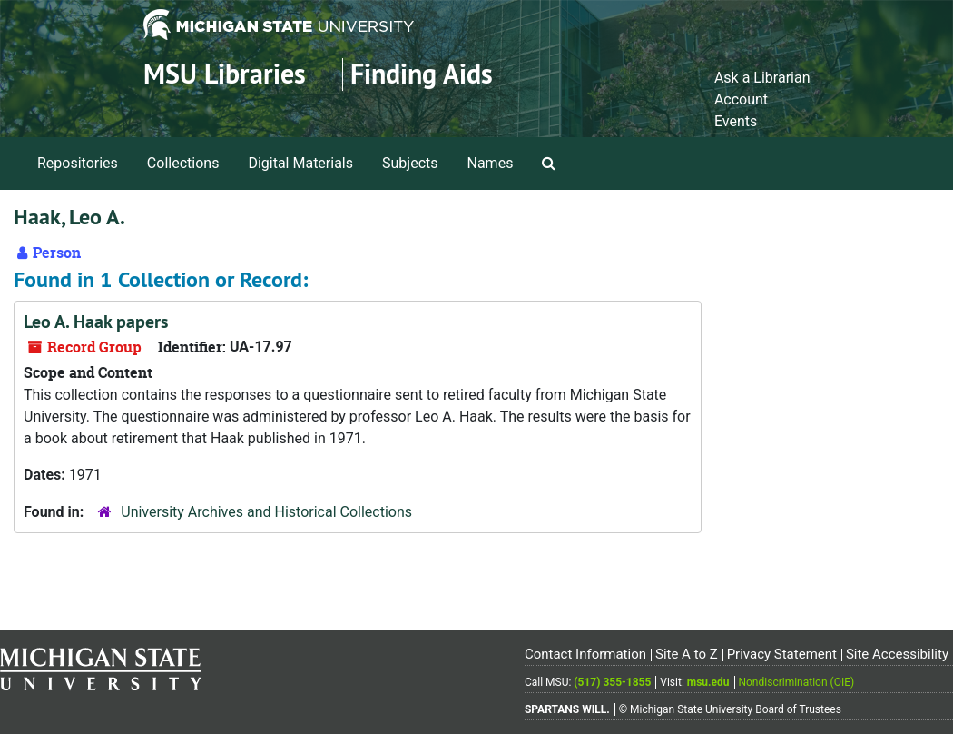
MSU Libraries (224, 74)
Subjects (409, 163)
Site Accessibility (897, 654)
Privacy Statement (782, 654)
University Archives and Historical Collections (266, 512)
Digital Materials (300, 163)
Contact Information (585, 654)
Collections (183, 163)
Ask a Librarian (762, 77)
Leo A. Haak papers (96, 321)
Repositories (77, 163)
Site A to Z (686, 654)
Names (490, 163)
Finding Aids (421, 74)
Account (741, 99)
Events (735, 121)
